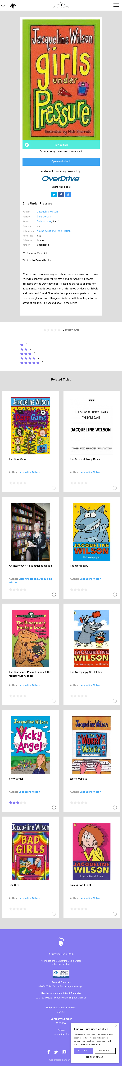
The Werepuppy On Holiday (86, 672)
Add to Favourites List (38, 260)
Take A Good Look (81, 885)
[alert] (95, 1043)
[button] (116, 5)
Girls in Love (44, 221)
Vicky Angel (16, 779)
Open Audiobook (61, 161)
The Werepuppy (79, 566)
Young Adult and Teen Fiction (54, 231)
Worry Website (78, 779)
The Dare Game (18, 459)
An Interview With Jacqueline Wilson (30, 566)
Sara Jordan (44, 216)
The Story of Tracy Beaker (86, 459)
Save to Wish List (35, 253)
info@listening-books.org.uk (70, 986)
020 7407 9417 (46, 986)
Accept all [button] (83, 1051)
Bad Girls (14, 885)
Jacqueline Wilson (47, 211)
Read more (95, 1044)
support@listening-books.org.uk (70, 997)
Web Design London (59, 1060)
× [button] (116, 1026)
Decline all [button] (105, 1051)
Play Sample (61, 145)
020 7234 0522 (44, 997)
